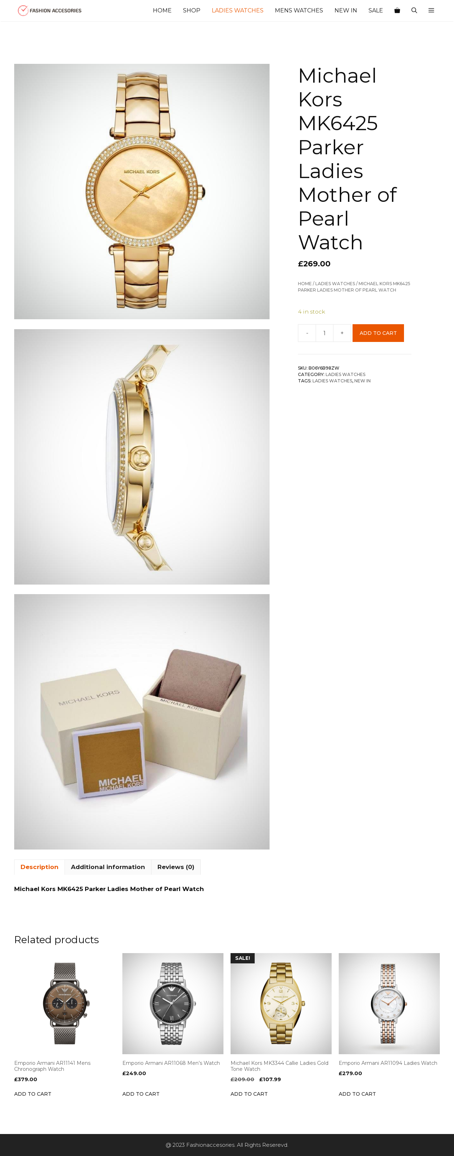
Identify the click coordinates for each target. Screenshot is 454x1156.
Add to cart (378, 333)
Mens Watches (299, 10)
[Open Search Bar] (414, 10)
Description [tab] (40, 866)
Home (162, 10)
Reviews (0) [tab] (175, 866)
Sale (376, 10)
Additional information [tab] (108, 866)
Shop (191, 10)
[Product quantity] (324, 333)
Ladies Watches (238, 10)
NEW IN (362, 380)
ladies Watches (332, 380)
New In (345, 10)
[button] (431, 10)
